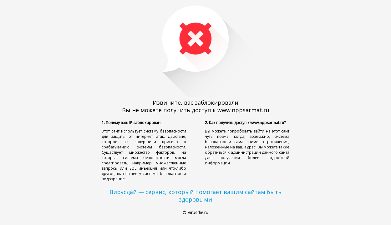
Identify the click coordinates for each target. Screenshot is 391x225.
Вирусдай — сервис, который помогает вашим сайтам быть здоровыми (195, 195)
